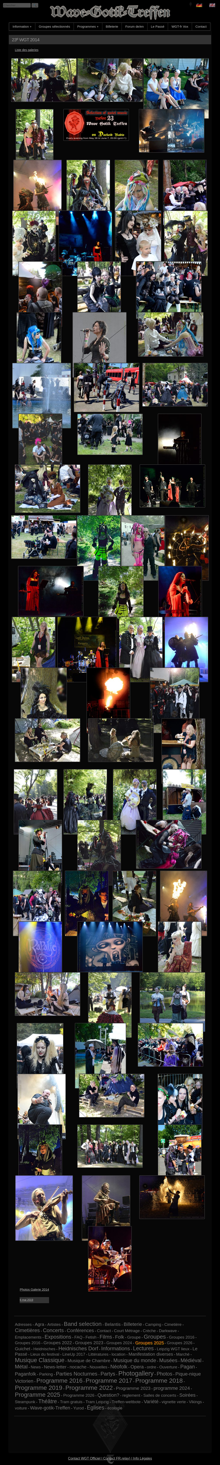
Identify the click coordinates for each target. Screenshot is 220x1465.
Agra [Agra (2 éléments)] (39, 1324)
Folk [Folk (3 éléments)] (119, 1337)
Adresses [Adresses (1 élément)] (23, 1324)
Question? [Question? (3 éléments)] (108, 1395)
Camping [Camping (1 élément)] (153, 1324)
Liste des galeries (26, 50)
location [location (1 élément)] (118, 1354)
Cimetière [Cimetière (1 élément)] (173, 1324)
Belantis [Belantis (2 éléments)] (113, 1324)
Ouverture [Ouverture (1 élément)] (168, 1367)
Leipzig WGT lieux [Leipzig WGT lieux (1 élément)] (173, 1349)
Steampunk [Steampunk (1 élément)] (25, 1402)
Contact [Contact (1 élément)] (104, 1330)
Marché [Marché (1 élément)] (183, 1354)
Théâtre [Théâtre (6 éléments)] (47, 1401)
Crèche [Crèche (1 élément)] (149, 1330)
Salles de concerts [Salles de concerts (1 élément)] (159, 1395)
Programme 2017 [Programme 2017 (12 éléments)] (109, 1380)
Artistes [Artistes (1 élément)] (54, 1324)
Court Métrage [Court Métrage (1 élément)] (127, 1330)
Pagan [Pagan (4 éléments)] (187, 1366)
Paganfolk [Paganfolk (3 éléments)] (25, 1374)
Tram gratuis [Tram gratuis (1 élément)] (71, 1402)
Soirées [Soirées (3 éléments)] (187, 1395)
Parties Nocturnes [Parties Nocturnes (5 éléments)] (76, 1374)
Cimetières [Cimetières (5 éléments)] (27, 1330)
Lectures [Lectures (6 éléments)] (143, 1348)
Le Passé (157, 26)
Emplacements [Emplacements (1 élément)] (28, 1337)
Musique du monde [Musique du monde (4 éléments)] (134, 1360)
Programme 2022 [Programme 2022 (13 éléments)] (89, 1387)
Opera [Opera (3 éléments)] (137, 1366)
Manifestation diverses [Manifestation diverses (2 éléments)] (151, 1354)
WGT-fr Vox (180, 26)
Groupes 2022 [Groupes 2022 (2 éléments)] (57, 1342)
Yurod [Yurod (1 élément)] (78, 1408)
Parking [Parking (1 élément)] (46, 1374)
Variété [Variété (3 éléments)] (151, 1401)
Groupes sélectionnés (54, 26)
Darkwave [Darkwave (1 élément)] (168, 1330)
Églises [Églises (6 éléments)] (95, 1407)
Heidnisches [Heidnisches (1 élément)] (44, 1349)
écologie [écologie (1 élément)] (115, 1408)
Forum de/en (134, 26)
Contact (201, 26)
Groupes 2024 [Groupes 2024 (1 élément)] (119, 1343)
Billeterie (112, 26)
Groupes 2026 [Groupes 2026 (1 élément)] (179, 1343)
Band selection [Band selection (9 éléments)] (83, 1324)
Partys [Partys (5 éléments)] (107, 1374)
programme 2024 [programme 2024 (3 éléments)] (171, 1388)
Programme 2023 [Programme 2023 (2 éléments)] (133, 1388)
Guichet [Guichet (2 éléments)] (22, 1348)
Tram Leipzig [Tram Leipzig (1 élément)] (97, 1402)
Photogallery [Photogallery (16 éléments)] (136, 1373)
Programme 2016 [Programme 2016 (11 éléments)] (60, 1380)
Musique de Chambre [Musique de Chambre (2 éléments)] (88, 1360)
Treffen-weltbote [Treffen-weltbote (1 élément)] (126, 1402)
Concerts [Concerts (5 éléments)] (53, 1330)
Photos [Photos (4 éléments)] (164, 1374)
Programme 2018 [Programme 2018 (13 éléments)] (159, 1380)
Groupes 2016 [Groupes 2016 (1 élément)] (181, 1337)
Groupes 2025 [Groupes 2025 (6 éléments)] (149, 1342)
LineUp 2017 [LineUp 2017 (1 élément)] (73, 1354)
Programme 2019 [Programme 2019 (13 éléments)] (38, 1387)
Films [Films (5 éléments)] (106, 1337)
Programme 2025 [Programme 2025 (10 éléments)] (37, 1394)
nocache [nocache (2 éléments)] (78, 1366)
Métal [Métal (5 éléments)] (21, 1366)
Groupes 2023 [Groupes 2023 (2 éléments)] (89, 1342)
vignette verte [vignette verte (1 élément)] (174, 1402)
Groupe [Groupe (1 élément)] (134, 1337)
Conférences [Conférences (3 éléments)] (80, 1330)
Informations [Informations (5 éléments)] (115, 1348)
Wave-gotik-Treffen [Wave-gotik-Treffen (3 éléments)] (50, 1408)
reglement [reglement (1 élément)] (131, 1395)
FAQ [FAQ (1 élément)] (78, 1337)
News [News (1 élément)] (36, 1367)
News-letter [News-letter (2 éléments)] (55, 1366)
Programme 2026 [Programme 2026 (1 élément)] (78, 1395)
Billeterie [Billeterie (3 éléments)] (133, 1324)
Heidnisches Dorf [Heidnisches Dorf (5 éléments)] (78, 1348)
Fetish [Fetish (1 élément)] (91, 1337)
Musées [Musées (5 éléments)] (168, 1360)
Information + (22, 26)
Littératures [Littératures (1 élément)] (98, 1354)
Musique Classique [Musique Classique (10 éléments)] (39, 1360)
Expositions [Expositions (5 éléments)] (58, 1337)
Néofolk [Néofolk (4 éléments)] (119, 1366)
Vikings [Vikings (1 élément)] (195, 1402)
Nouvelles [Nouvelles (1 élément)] (98, 1367)
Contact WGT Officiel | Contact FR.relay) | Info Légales (110, 1458)
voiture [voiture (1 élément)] (21, 1408)
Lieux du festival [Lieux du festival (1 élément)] (44, 1354)
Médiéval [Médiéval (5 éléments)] (190, 1360)
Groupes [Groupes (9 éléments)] (155, 1336)
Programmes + (88, 26)
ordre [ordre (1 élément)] (151, 1367)
